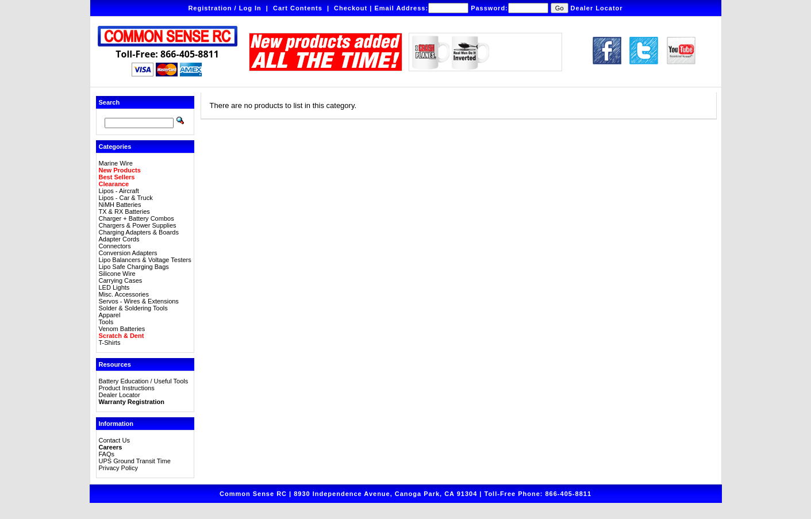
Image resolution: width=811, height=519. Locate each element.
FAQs (107, 454)
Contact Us (114, 440)
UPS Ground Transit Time (135, 461)
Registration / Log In (224, 8)
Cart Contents (297, 8)
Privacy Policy (118, 467)
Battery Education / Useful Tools (144, 381)
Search (109, 102)
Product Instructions (127, 388)
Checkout (350, 8)
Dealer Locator (597, 8)
